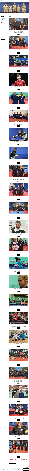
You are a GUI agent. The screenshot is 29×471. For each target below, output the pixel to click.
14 (20, 455)
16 (22, 455)
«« (11, 455)
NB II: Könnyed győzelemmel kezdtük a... (18, 213)
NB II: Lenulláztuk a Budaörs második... (18, 122)
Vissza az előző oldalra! (12, 459)
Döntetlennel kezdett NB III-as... (18, 231)
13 (19, 455)
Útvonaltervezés (3, 39)
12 (18, 455)
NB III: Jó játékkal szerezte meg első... (18, 140)
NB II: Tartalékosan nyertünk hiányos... (18, 158)
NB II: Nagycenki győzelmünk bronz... (18, 340)
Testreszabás (25, 468)
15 (21, 455)
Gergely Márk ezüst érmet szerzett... (18, 322)
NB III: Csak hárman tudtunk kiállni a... (18, 31)
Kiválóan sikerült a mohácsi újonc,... (18, 395)
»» (25, 455)
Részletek (18, 34)
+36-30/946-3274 (2, 21)
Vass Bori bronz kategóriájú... (18, 304)
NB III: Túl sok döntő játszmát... (18, 49)
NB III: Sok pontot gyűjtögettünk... (18, 431)
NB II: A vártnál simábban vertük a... (18, 67)
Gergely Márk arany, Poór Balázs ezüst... (18, 249)
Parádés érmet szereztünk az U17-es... (18, 413)
